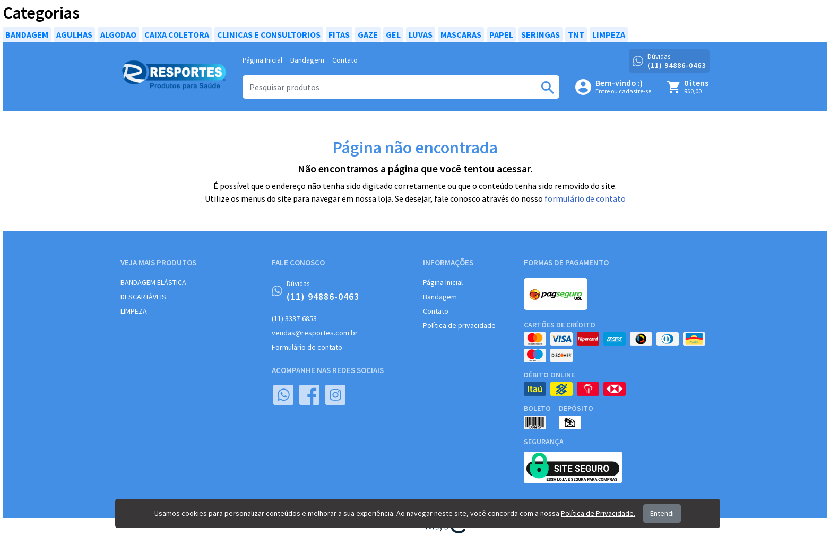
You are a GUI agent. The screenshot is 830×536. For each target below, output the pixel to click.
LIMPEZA (608, 34)
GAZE (368, 34)
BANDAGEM (26, 34)
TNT (576, 34)
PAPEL (501, 34)
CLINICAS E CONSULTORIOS (269, 34)
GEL (393, 34)
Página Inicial (262, 60)
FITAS (339, 34)
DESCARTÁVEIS (143, 296)
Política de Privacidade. (598, 513)
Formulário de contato (307, 347)
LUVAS (421, 34)
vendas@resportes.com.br (315, 333)
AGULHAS (74, 34)
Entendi (662, 513)
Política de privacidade (459, 325)
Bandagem (307, 60)
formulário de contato (585, 198)
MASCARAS (460, 34)
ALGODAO (118, 34)
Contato (345, 60)
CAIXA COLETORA (176, 34)
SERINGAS (540, 34)
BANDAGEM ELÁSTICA (153, 282)
